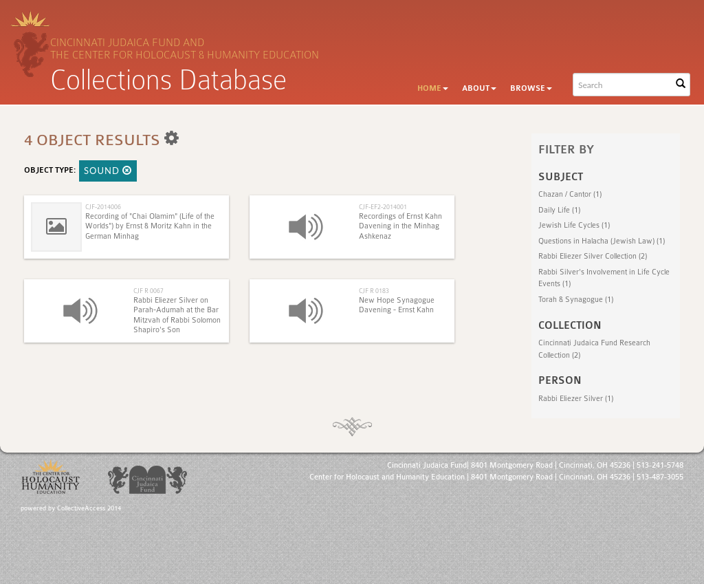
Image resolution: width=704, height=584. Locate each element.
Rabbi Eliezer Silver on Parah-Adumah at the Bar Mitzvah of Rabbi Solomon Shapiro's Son (177, 315)
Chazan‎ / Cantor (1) (570, 194)
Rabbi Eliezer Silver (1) (575, 398)
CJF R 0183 (374, 290)
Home (432, 88)
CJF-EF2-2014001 (383, 206)
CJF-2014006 (103, 206)
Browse (531, 88)
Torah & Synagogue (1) (575, 299)
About (479, 88)
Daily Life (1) (559, 210)
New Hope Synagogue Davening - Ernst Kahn (396, 305)
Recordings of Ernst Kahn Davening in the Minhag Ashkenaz (400, 226)
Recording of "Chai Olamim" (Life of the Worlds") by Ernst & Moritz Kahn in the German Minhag (149, 226)
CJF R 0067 (148, 290)
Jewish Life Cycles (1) (574, 225)
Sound (108, 170)
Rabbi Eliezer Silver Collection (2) (592, 256)
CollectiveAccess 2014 (89, 508)
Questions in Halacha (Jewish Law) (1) (601, 241)
